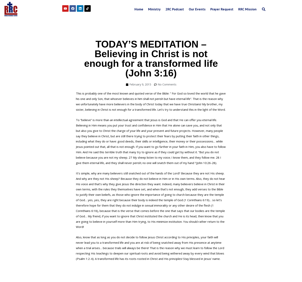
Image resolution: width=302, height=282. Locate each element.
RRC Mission (247, 9)
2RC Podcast (174, 9)
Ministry (154, 9)
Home (138, 9)
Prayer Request (221, 9)
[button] (263, 9)
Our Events (197, 9)
